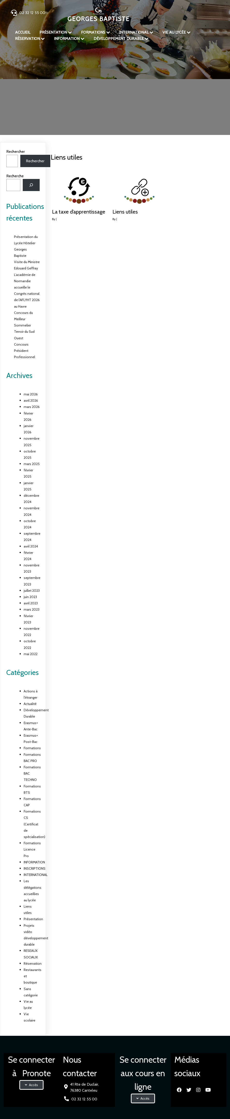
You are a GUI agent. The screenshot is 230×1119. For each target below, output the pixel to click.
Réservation (33, 963)
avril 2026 (31, 400)
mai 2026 (31, 394)
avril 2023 (31, 603)
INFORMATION (34, 862)
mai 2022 (30, 654)
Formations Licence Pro (32, 849)
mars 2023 (31, 609)
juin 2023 (30, 597)
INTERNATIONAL (36, 875)
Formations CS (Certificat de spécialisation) (34, 824)
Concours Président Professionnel (24, 350)
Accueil (90, 88)
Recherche (15, 176)
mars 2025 (32, 464)
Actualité (30, 704)
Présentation (110, 88)
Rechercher (15, 151)
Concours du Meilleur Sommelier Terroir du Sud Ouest (24, 325)
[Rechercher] (31, 185)
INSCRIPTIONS (34, 868)
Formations (32, 748)
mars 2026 (32, 407)
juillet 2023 (32, 590)
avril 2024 (31, 546)
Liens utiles (136, 88)
